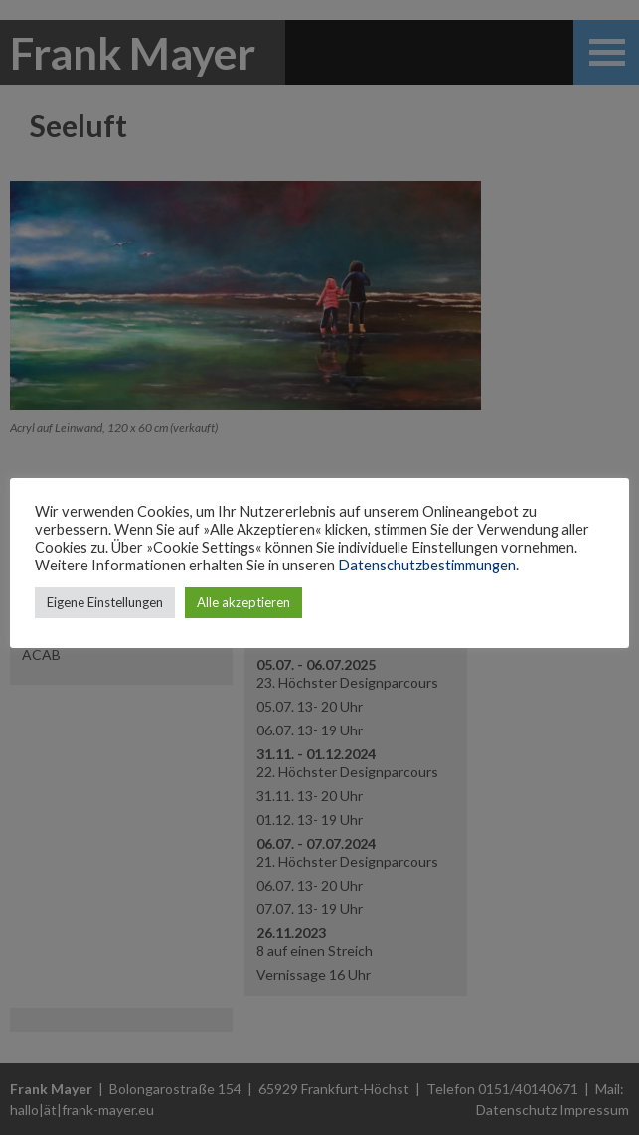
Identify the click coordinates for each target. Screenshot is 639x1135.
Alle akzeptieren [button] (243, 602)
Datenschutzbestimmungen (427, 565)
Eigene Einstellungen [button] (105, 602)
